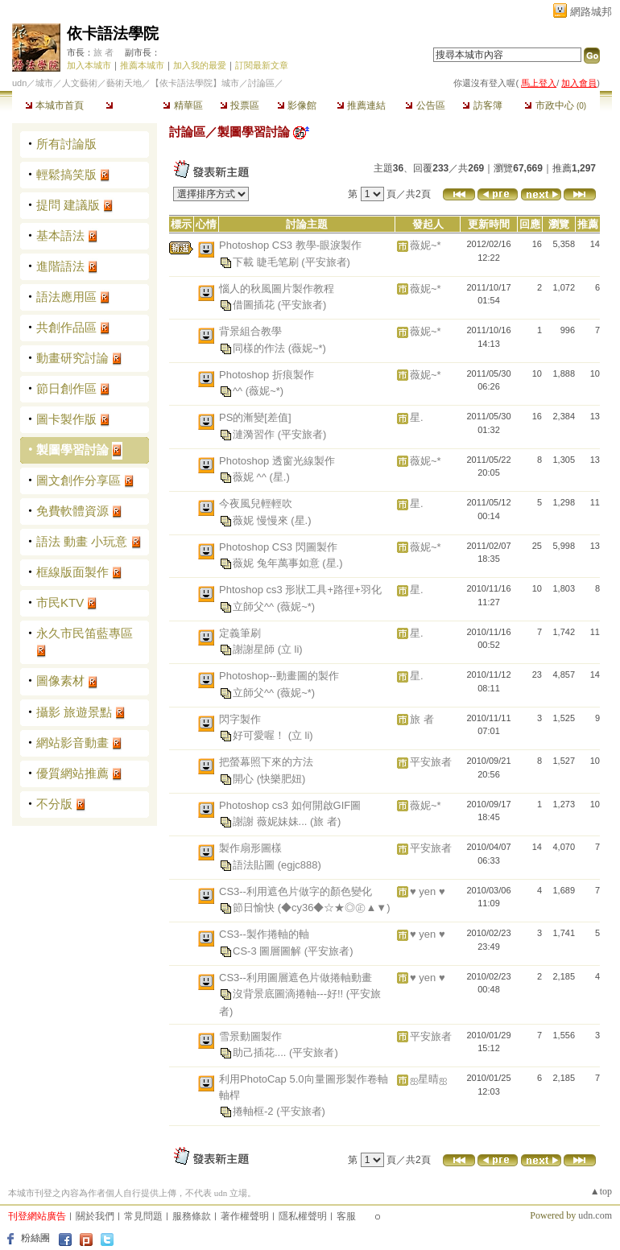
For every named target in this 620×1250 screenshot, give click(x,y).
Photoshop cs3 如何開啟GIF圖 (290, 805)
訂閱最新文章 (261, 65)
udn (19, 83)
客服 (346, 1216)
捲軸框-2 (254, 1111)
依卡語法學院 (113, 33)
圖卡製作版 (66, 419)
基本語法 (60, 235)
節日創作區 (66, 388)
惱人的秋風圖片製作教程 (276, 289)
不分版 (54, 804)
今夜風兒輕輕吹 (255, 503)
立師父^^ (255, 606)
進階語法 (60, 266)
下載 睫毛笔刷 (267, 261)
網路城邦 (591, 12)
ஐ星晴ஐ (428, 1079)
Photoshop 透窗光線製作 (277, 461)
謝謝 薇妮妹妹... (271, 821)
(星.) (279, 477)
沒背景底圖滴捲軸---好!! (289, 994)
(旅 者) (325, 821)
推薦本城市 (142, 65)
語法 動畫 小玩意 (81, 541)
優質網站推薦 (72, 773)
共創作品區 (66, 327)
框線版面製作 (72, 572)
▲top (601, 1191)
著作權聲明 (245, 1216)
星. (417, 417)
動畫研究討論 (72, 358)
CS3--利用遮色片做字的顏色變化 (295, 891)
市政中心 (555, 105)
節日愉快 (255, 907)
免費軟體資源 (72, 511)
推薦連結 (361, 105)
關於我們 (95, 1216)
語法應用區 (66, 296)
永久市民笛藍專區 (84, 633)
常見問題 (143, 1216)
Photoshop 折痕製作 (266, 375)
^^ (239, 391)
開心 (245, 778)
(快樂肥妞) (281, 778)
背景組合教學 (250, 331)
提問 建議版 (68, 205)
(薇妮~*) (307, 347)
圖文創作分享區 (78, 480)
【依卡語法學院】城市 (195, 83)
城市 (44, 83)
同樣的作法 (260, 347)
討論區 (125, 105)
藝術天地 (124, 83)
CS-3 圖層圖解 (268, 950)
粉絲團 (35, 1238)
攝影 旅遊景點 (74, 712)
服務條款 (191, 1216)
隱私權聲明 (303, 1216)
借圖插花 (255, 305)
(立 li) (290, 649)
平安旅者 (431, 762)
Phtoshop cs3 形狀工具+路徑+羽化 (300, 590)
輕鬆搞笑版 (66, 174)
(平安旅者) (325, 261)
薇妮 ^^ (251, 477)
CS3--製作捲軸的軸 (264, 934)
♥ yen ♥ (427, 891)
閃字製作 (240, 719)
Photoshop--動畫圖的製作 (279, 676)
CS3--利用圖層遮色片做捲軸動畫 (295, 978)
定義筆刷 (240, 633)
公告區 (424, 105)
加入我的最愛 (199, 65)
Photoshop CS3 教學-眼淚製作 (290, 245)
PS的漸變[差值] (255, 417)
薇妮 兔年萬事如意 (277, 563)
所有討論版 (66, 144)
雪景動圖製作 (250, 1036)
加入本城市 (89, 65)
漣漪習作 (255, 433)
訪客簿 (482, 105)
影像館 (296, 105)
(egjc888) (299, 864)
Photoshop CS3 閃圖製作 (278, 547)
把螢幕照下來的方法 (266, 762)
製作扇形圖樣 (250, 848)
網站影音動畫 (72, 742)
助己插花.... (261, 1052)
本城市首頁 (54, 105)
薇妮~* (425, 245)
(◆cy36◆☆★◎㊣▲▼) (334, 907)
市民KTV (60, 602)
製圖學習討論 (72, 449)
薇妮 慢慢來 (262, 520)
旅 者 (103, 52)
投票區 (239, 105)
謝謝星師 (255, 649)
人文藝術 (79, 83)
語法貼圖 (255, 864)
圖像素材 (60, 680)
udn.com (595, 1215)
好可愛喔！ (260, 735)
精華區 (182, 105)
